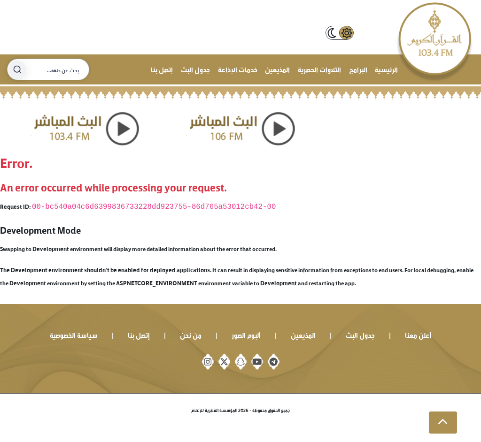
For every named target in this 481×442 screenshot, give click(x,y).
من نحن (191, 334)
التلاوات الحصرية (319, 69)
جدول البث (195, 69)
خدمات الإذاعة (237, 69)
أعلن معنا (418, 334)
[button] (443, 422)
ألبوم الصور (246, 334)
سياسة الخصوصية (74, 334)
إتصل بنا (162, 69)
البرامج (358, 69)
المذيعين (277, 69)
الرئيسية (386, 69)
